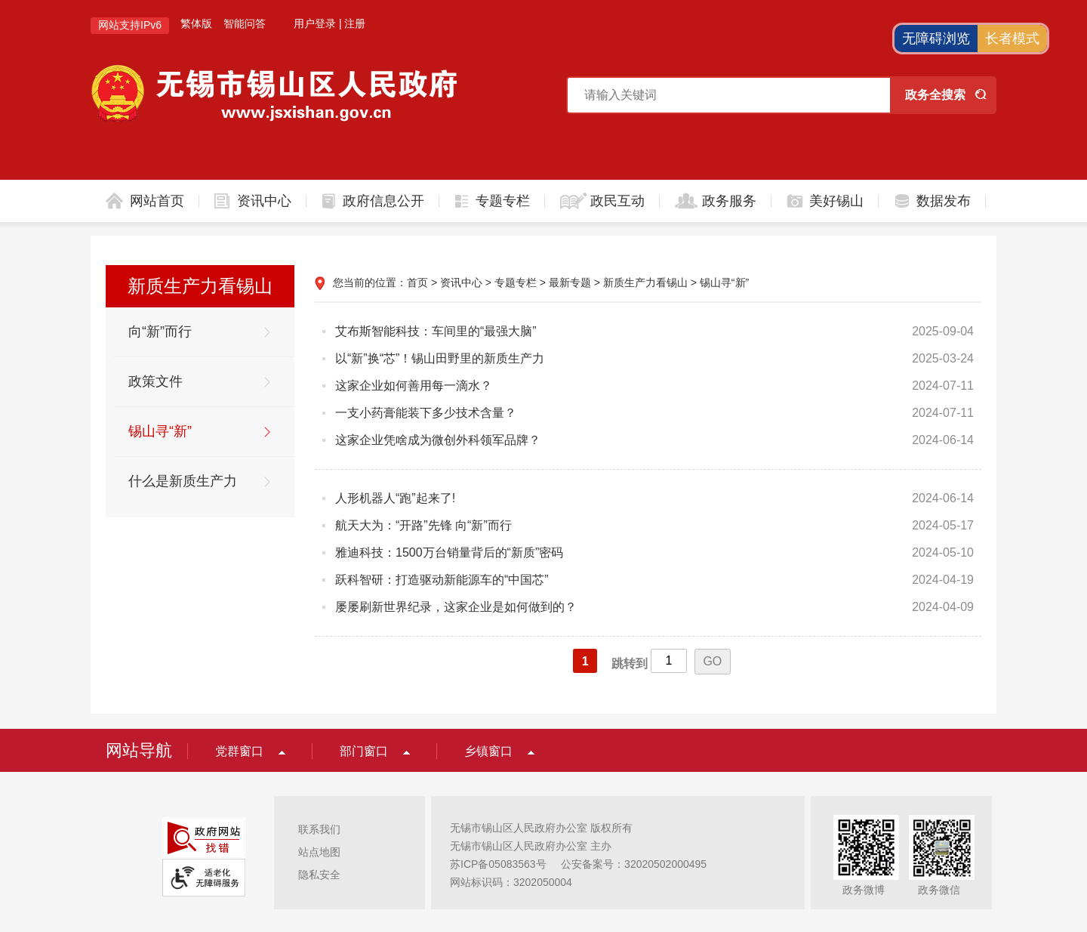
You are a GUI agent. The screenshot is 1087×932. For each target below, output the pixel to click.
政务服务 (729, 200)
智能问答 (244, 23)
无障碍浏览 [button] (936, 38)
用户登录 (315, 23)
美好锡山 (836, 200)
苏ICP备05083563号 (498, 864)
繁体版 (196, 23)
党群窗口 (239, 751)
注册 (354, 23)
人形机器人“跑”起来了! (395, 498)
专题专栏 (503, 200)
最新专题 (570, 282)
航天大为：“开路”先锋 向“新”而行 (423, 525)
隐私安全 (319, 875)
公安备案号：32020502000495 (634, 864)
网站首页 (157, 200)
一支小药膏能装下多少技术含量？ (425, 412)
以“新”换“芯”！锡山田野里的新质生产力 (439, 358)
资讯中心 (264, 200)
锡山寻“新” (160, 431)
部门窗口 (364, 751)
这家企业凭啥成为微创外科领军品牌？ (437, 440)
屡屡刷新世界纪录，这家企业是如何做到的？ (456, 606)
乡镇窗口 (488, 751)
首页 (417, 282)
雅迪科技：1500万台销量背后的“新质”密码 (449, 552)
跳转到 (629, 663)
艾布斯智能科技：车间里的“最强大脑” (436, 331)
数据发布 (943, 200)
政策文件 (155, 381)
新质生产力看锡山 (645, 282)
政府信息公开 (383, 200)
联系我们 (319, 829)
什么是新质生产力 (182, 481)
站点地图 (319, 852)
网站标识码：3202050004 (511, 882)
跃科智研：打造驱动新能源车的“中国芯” (442, 579)
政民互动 (617, 200)
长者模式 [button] (1012, 38)
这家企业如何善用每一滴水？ (413, 385)
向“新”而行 (160, 331)
